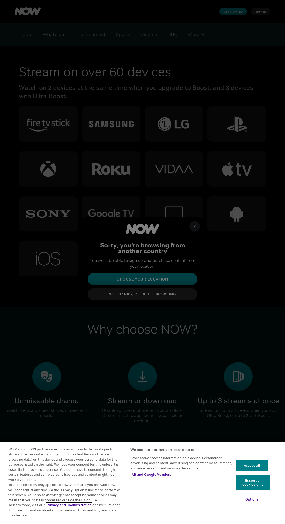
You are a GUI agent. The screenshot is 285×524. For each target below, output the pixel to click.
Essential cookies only (253, 486)
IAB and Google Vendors (150, 478)
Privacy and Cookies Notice (69, 508)
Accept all (252, 469)
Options (252, 503)
